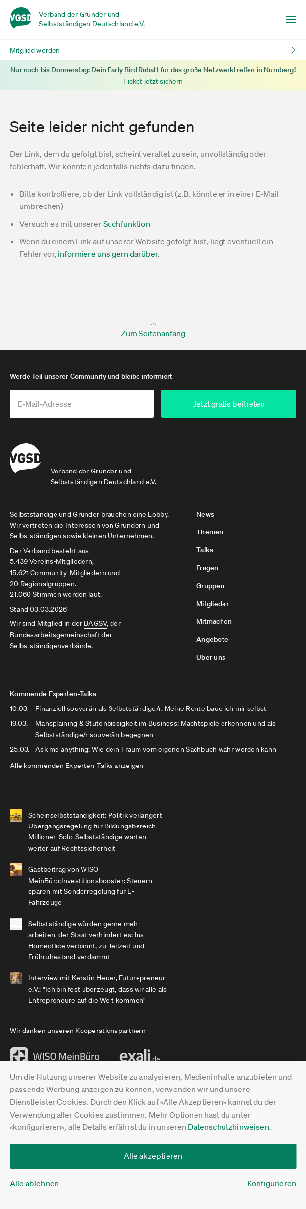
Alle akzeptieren (153, 1156)
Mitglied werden (35, 50)
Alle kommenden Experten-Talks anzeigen (77, 763)
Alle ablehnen (34, 1183)
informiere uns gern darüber (108, 254)
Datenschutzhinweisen (228, 1127)
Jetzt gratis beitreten (242, 404)
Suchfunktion (126, 224)
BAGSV (95, 621)
